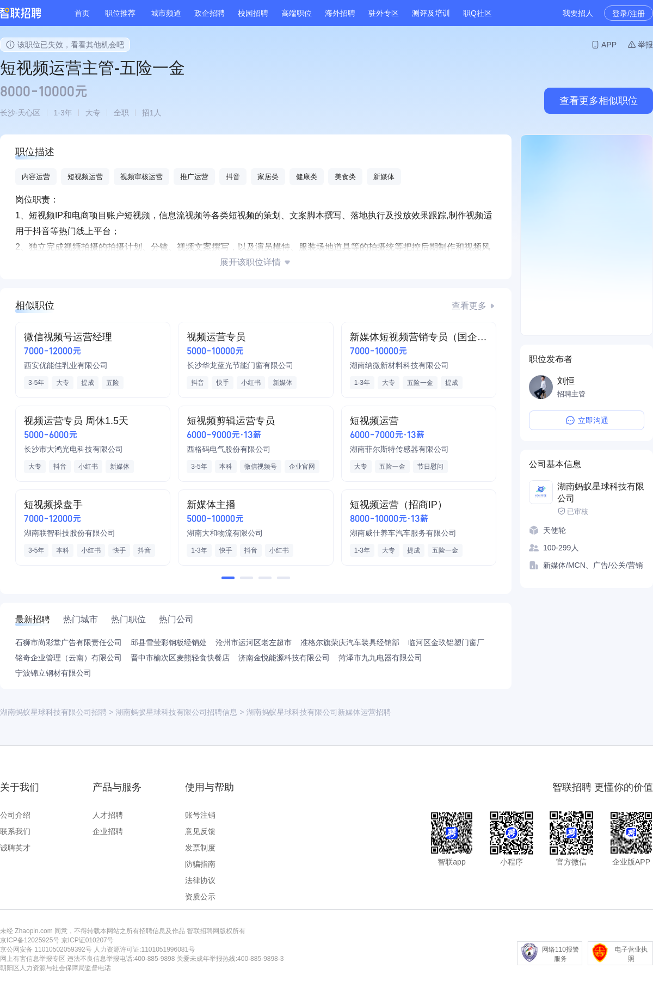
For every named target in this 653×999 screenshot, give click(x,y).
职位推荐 (120, 13)
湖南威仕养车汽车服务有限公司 (403, 533)
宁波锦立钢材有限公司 (53, 673)
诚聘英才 (15, 847)
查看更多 (469, 305)
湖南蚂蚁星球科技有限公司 (600, 492)
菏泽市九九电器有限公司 (380, 657)
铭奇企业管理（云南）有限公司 (68, 657)
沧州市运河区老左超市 (253, 642)
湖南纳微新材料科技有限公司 (399, 365)
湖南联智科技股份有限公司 (69, 533)
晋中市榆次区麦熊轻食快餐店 (180, 657)
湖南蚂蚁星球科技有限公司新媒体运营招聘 (318, 712)
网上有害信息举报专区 (32, 959)
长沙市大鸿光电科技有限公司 (73, 449)
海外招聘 (340, 13)
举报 (645, 44)
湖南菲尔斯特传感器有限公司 (399, 449)
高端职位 (296, 13)
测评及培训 (431, 13)
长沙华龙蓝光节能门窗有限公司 (240, 365)
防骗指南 (200, 864)
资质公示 (200, 896)
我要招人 (578, 13)
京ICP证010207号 (87, 940)
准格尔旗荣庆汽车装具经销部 (349, 642)
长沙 (7, 112)
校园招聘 (253, 13)
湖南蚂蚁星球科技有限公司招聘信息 (176, 712)
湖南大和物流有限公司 (225, 533)
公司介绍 (15, 815)
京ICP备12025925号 (29, 940)
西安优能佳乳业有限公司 (66, 365)
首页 (82, 13)
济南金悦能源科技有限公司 (284, 657)
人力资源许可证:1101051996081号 (144, 949)
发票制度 (200, 847)
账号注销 (200, 815)
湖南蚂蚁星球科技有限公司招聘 (53, 712)
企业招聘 (108, 831)
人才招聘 (108, 815)
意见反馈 (200, 831)
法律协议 (200, 880)
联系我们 (15, 831)
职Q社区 (477, 13)
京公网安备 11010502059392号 (46, 949)
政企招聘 (209, 13)
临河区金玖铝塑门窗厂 (446, 642)
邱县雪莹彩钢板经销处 (169, 642)
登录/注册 (628, 13)
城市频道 (166, 13)
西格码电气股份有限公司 (228, 449)
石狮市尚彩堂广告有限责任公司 (68, 642)
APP (609, 44)
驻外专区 (383, 13)
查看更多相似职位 (598, 100)
